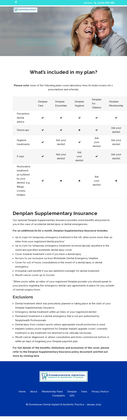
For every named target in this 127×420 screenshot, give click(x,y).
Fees (84, 391)
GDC (72, 395)
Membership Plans (52, 391)
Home (22, 391)
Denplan (72, 391)
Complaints (58, 395)
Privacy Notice (100, 391)
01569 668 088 (105, 2)
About (33, 391)
